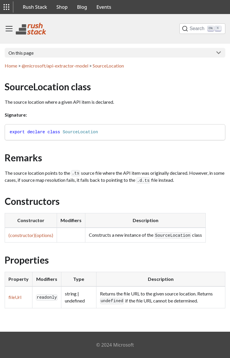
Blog (82, 7)
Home (11, 65)
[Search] (202, 28)
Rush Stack (35, 7)
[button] (6, 7)
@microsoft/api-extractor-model (55, 65)
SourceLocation (108, 65)
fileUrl (14, 297)
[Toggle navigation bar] (9, 28)
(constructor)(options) (30, 235)
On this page (21, 53)
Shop (62, 7)
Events (103, 7)
